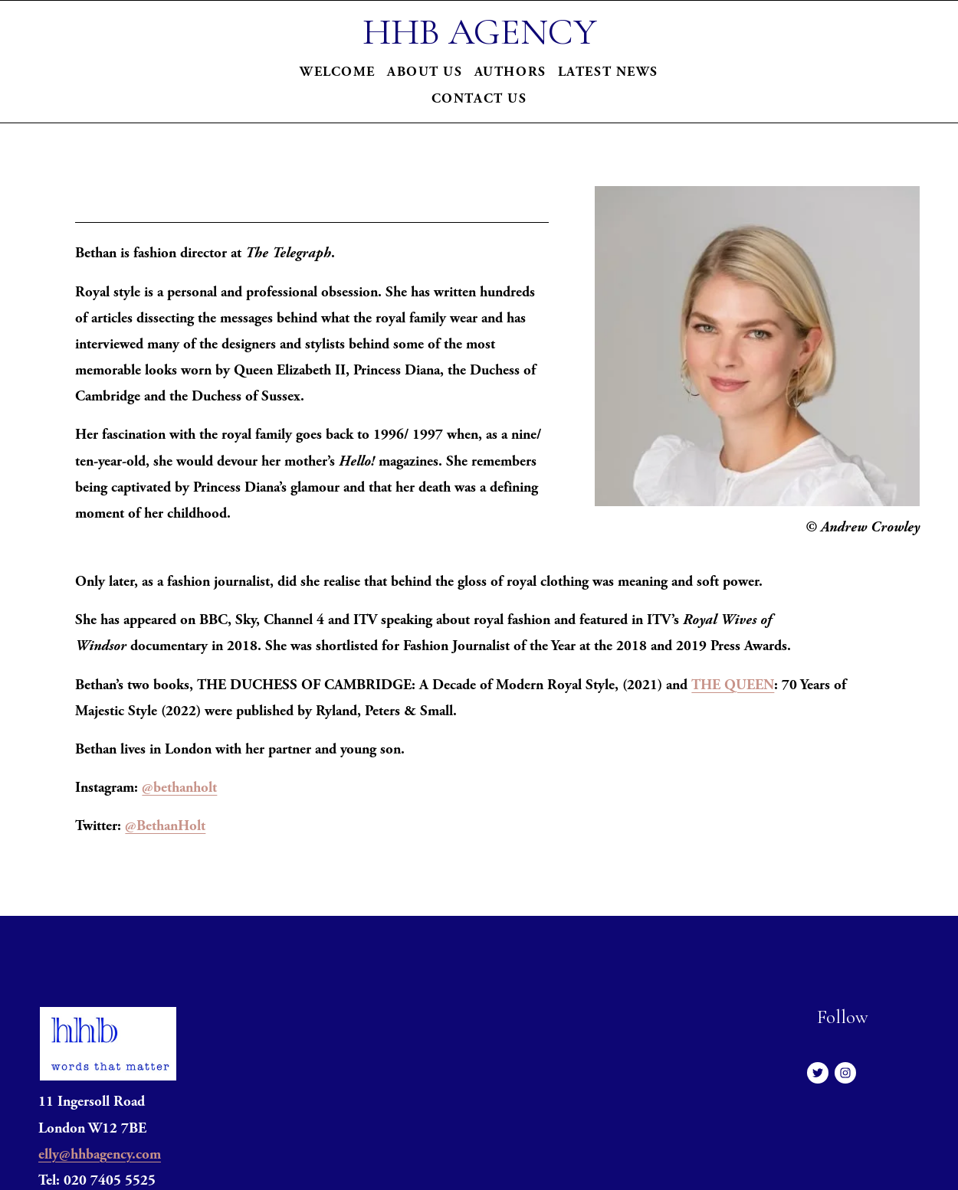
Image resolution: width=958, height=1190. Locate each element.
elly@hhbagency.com (99, 1154)
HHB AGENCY (479, 31)
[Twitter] (817, 1073)
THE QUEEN (732, 685)
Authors (510, 72)
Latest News (608, 72)
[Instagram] (845, 1073)
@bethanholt (179, 787)
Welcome (338, 72)
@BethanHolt (165, 826)
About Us (425, 72)
